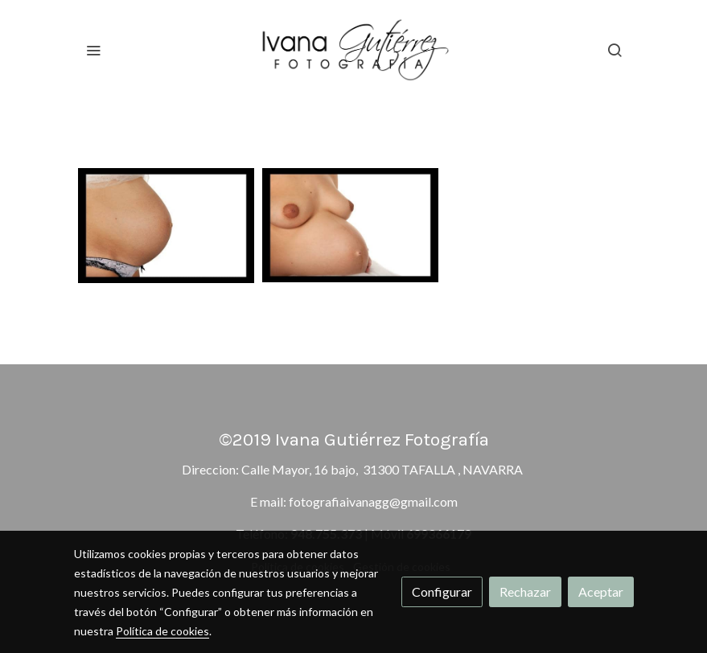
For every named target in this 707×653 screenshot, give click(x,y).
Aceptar (600, 591)
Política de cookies (162, 631)
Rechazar (525, 591)
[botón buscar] (614, 50)
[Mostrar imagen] (166, 225)
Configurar (442, 591)
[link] (353, 50)
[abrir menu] (93, 50)
